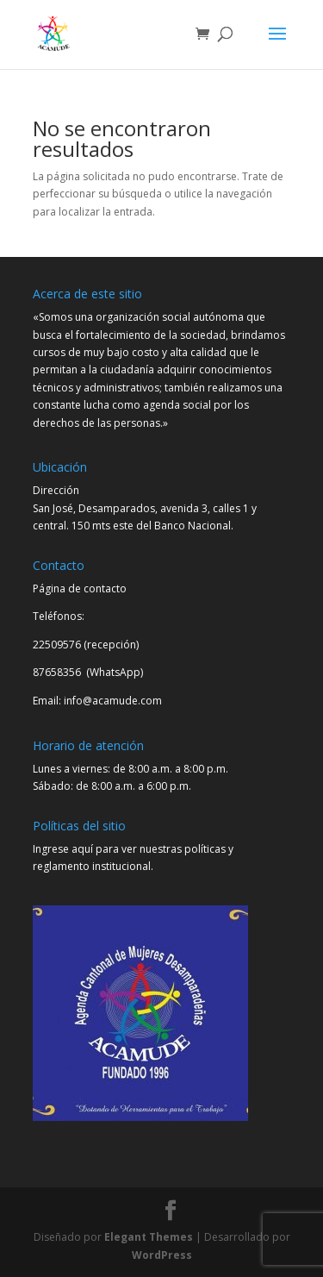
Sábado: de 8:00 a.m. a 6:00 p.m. (112, 786)
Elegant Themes (148, 1237)
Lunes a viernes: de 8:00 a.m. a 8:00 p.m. (130, 768)
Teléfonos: (58, 616)
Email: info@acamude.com (97, 700)
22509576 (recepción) (86, 644)
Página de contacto (80, 588)
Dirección (56, 490)
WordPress (162, 1255)
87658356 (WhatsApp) (89, 672)
